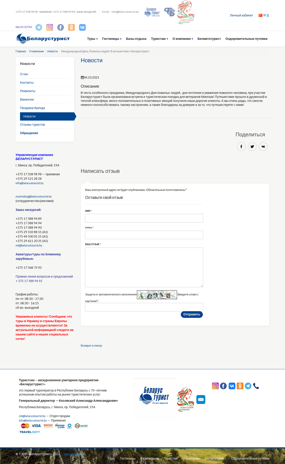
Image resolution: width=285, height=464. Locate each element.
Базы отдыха (136, 38)
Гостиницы (110, 38)
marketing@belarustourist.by (36, 196)
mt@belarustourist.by (31, 245)
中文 (264, 15)
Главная (21, 51)
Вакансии (27, 99)
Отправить (191, 316)
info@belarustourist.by (125, 11)
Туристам (158, 38)
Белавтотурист (209, 38)
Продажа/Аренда (32, 108)
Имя (88, 211)
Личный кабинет (241, 15)
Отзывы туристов (32, 124)
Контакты (26, 82)
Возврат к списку (93, 347)
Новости (52, 51)
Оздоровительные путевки (246, 38)
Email (89, 228)
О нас (24, 74)
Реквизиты (27, 91)
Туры (91, 38)
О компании (182, 38)
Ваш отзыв (93, 245)
